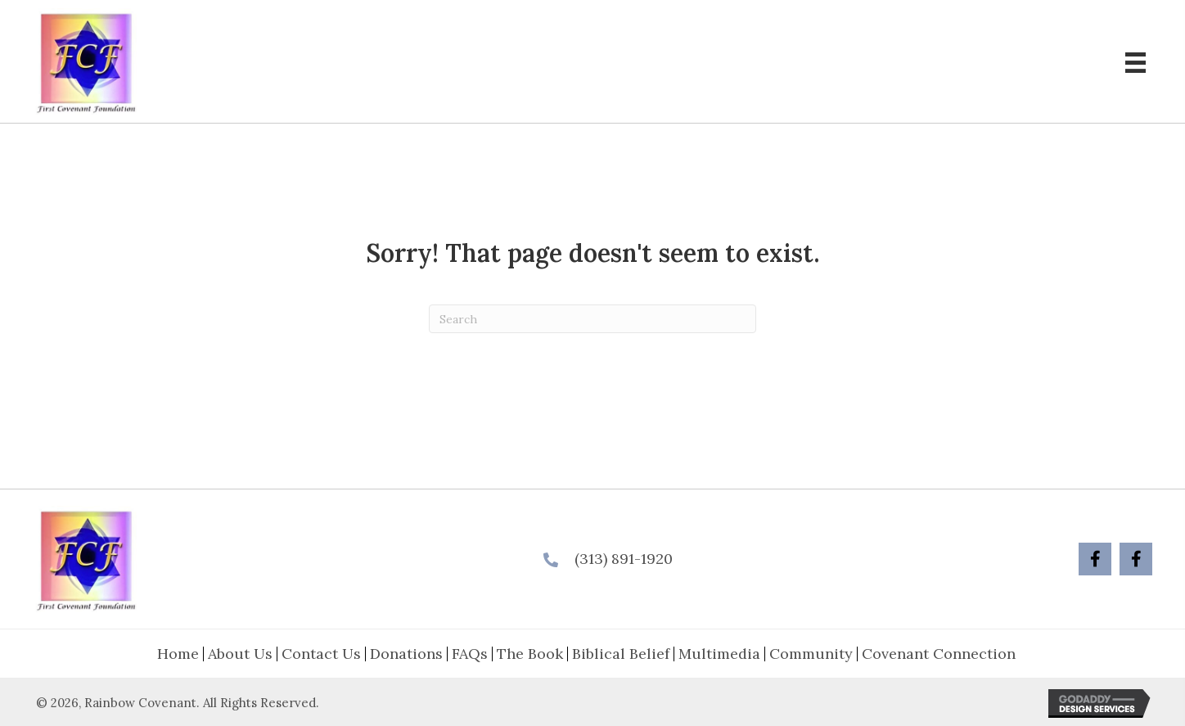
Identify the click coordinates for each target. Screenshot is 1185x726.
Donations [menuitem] (406, 654)
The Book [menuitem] (530, 654)
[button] (1095, 559)
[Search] (592, 318)
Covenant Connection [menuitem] (939, 654)
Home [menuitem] (178, 654)
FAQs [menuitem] (470, 654)
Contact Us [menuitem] (321, 654)
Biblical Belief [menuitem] (620, 654)
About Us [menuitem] (240, 654)
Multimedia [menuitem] (719, 654)
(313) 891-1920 (623, 558)
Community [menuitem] (811, 654)
